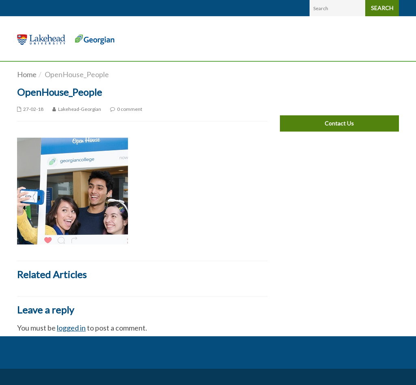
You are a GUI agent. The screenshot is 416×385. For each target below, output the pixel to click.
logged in (71, 327)
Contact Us (339, 123)
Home (27, 74)
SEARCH (382, 7)
